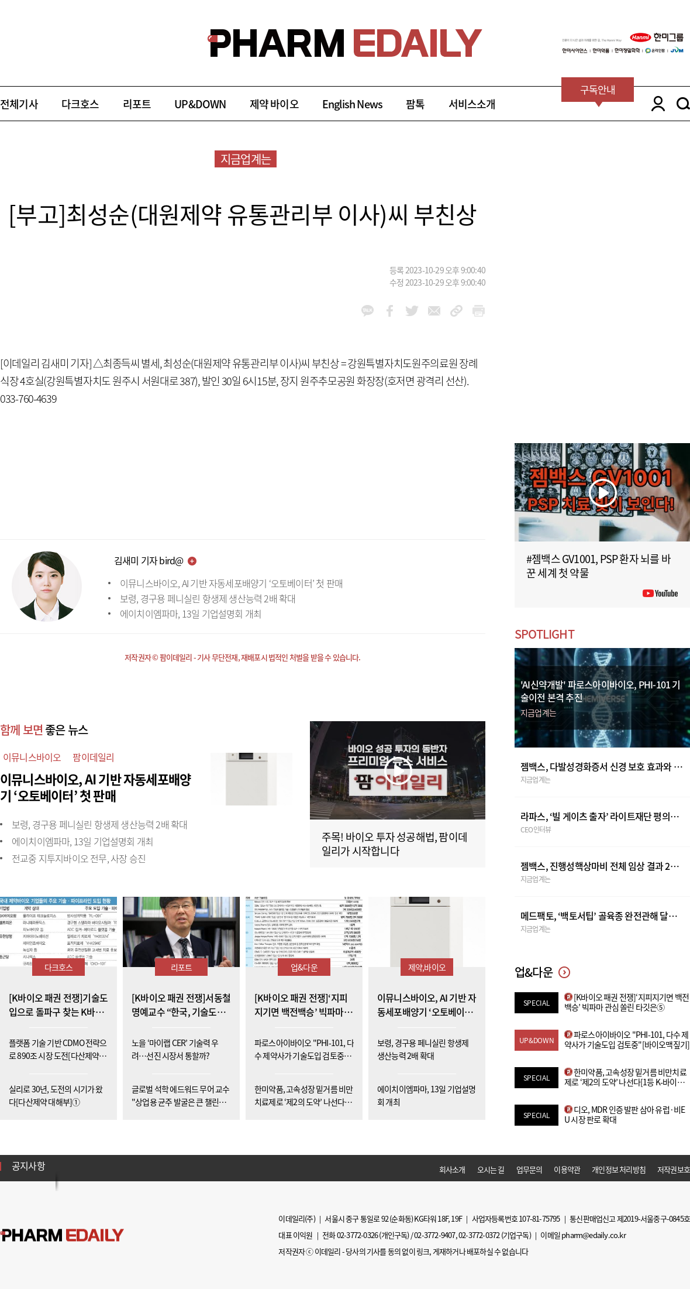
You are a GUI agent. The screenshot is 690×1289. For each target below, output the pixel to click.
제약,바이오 (427, 967)
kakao (367, 311)
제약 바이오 (274, 104)
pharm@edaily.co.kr (593, 1234)
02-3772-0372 (478, 1234)
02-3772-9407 (434, 1234)
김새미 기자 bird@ (148, 560)
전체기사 (19, 104)
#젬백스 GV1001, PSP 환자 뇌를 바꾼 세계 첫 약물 (598, 566)
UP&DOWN (200, 104)
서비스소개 (472, 104)
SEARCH (683, 103)
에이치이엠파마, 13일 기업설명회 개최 (190, 613)
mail (434, 311)
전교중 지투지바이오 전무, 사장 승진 (79, 858)
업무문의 (529, 1169)
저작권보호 (673, 1169)
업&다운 (304, 967)
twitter (412, 311)
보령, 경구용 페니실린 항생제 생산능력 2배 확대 (207, 598)
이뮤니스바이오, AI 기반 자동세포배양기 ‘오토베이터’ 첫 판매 (231, 583)
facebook (389, 311)
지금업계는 (245, 158)
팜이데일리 (93, 757)
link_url (456, 311)
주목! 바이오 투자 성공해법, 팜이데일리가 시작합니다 (394, 844)
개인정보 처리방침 (619, 1169)
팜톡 (415, 104)
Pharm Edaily (62, 1235)
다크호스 (80, 104)
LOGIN (655, 103)
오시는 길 (491, 1169)
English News (352, 104)
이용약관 (567, 1169)
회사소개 (452, 1169)
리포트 (137, 104)
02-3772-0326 (357, 1234)
